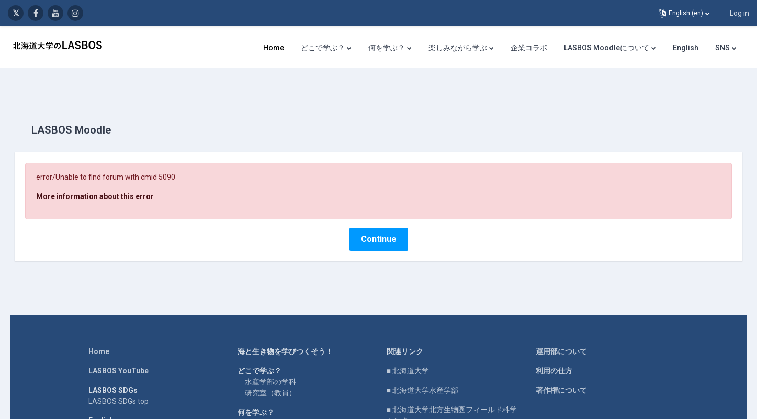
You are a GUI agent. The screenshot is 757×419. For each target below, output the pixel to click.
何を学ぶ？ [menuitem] (386, 47)
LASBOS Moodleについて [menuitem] (606, 47)
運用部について (561, 332)
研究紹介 (259, 404)
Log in (739, 13)
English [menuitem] (685, 47)
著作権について (561, 371)
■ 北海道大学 (408, 352)
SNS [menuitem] (722, 47)
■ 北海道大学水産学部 (422, 371)
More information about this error (109, 177)
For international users (125, 413)
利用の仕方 (554, 352)
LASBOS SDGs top (118, 382)
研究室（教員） (270, 374)
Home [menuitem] (273, 47)
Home (98, 332)
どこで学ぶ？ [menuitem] (323, 47)
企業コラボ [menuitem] (529, 47)
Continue (379, 220)
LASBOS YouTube (118, 352)
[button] (684, 13)
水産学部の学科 (270, 363)
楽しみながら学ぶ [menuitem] (457, 47)
